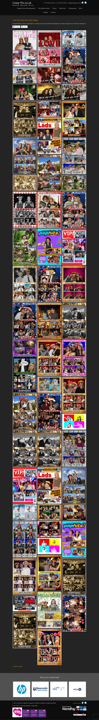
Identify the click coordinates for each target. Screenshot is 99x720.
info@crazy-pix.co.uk (74, 3)
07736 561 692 (62, 3)
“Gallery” (45, 12)
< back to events (17, 667)
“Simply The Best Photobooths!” (26, 8)
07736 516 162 (49, 3)
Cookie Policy (34, 706)
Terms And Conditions (25, 706)
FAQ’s (81, 8)
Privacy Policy (15, 706)
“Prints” (54, 8)
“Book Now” (62, 8)
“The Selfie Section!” (44, 8)
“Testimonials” (72, 8)
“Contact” (53, 12)
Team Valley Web (77, 703)
